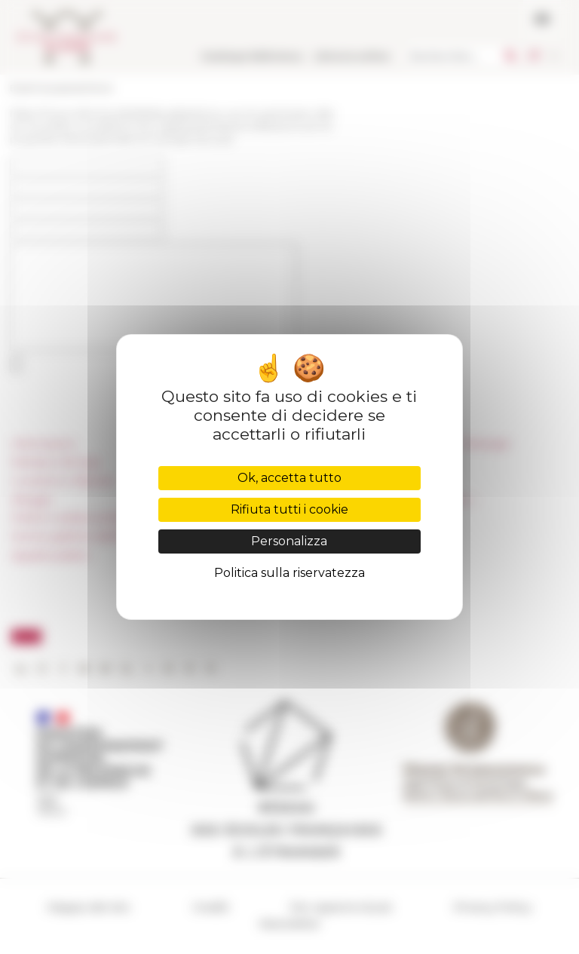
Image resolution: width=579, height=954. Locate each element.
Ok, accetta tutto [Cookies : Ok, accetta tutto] (289, 478)
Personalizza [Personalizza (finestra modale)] (289, 541)
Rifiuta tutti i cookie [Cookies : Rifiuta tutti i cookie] (289, 509)
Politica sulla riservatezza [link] (289, 573)
